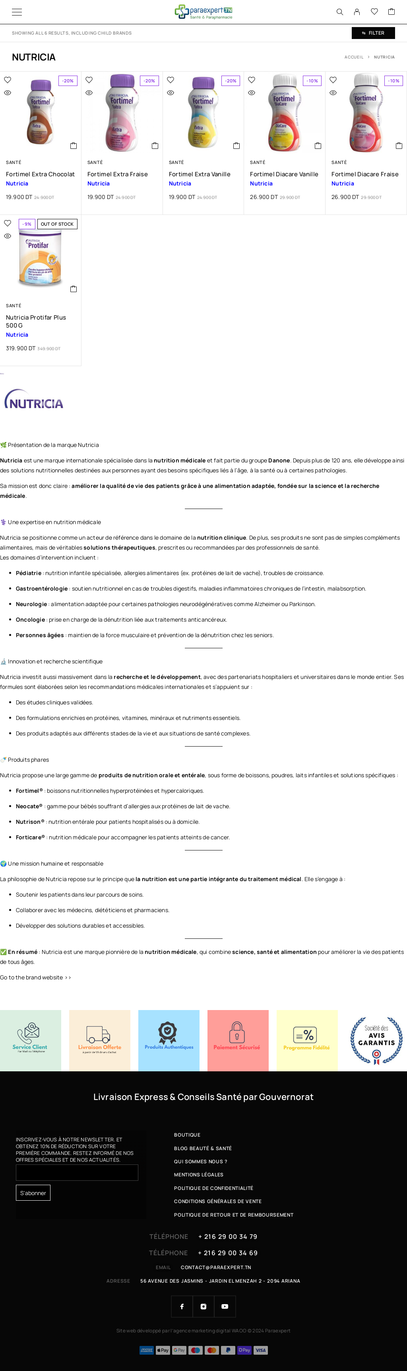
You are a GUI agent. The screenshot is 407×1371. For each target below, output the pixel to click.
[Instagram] (203, 1306)
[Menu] (17, 12)
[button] (73, 145)
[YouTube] (225, 1306)
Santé (13, 162)
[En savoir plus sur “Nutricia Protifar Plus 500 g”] (73, 288)
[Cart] (391, 12)
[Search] (339, 12)
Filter (373, 32)
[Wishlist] (374, 12)
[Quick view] (24, 92)
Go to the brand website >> (36, 977)
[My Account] (356, 12)
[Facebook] (182, 1306)
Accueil (354, 57)
